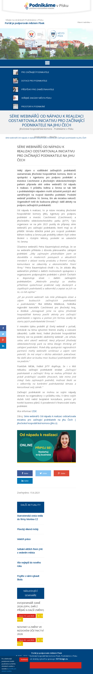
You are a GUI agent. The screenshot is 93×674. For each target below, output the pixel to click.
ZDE (34, 411)
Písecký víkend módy (27, 529)
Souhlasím (24, 660)
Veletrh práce (24, 539)
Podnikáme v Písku (69, 656)
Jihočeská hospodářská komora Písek (44, 656)
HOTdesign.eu (62, 659)
